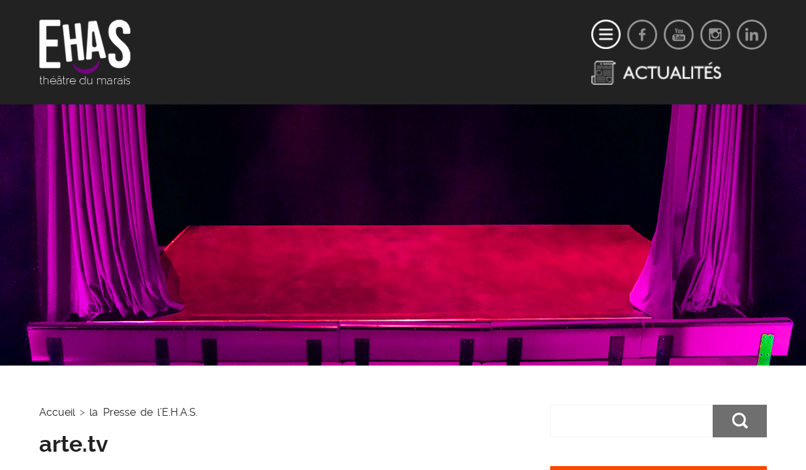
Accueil (57, 412)
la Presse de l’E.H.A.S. (143, 412)
